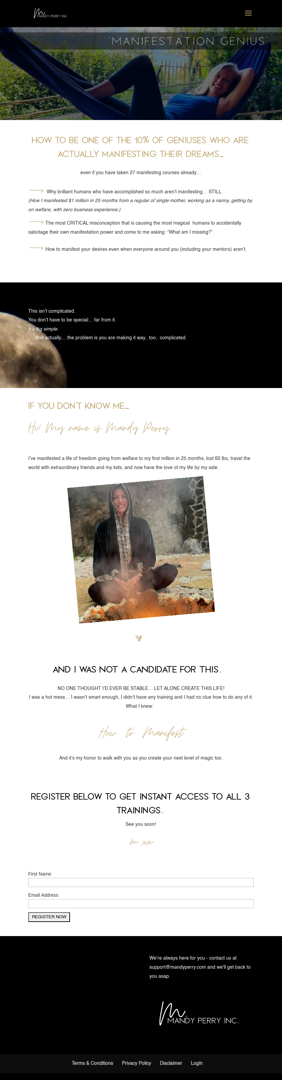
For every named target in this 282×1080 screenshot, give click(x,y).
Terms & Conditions (92, 1063)
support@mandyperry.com (177, 967)
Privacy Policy (136, 1063)
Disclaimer (171, 1063)
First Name (39, 874)
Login (197, 1063)
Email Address (43, 895)
